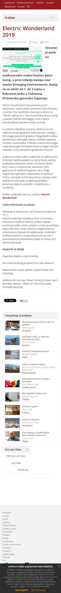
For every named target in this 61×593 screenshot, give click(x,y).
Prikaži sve (23, 469)
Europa (25, 345)
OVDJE (20, 249)
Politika (25, 399)
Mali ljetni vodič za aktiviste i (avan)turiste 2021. (36, 338)
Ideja (34, 42)
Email (23, 301)
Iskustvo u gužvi (30, 406)
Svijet (24, 357)
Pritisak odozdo (16, 456)
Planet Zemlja (28, 372)
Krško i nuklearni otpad (33, 364)
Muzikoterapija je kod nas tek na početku (38, 323)
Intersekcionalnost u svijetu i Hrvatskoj (36, 380)
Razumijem (21, 590)
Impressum (9, 2)
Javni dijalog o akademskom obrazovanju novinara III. (35, 434)
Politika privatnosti (25, 2)
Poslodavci (27, 425)
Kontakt (21, 6)
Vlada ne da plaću (31, 419)
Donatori (50, 2)
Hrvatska (26, 330)
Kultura (25, 412)
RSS (28, 6)
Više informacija (38, 590)
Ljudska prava (29, 387)
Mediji (25, 441)
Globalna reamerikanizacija (35, 351)
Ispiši (46, 42)
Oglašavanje (9, 6)
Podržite (40, 2)
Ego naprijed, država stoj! (34, 393)
